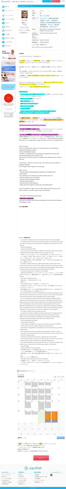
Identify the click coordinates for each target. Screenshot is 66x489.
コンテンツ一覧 (22, 478)
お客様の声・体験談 (9, 38)
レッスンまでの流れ (9, 19)
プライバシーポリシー (40, 480)
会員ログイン (47, 1)
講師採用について (39, 482)
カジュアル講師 (45, 15)
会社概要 (37, 474)
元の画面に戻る (23, 32)
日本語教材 (7, 34)
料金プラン (7, 22)
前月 (55, 376)
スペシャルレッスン (9, 10)
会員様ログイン (22, 484)
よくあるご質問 (8, 41)
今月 (59, 376)
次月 (62, 376)
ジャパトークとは (9, 15)
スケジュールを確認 (24, 30)
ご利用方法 (7, 26)
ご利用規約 (37, 478)
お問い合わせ (8, 45)
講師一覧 (7, 6)
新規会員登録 (5, 484)
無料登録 (41, 458)
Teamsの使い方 (8, 30)
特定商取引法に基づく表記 (41, 476)
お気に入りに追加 (24, 27)
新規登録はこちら (56, 1)
